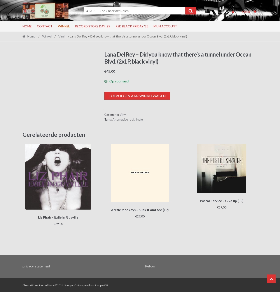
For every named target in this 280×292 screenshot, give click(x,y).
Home (27, 26)
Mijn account (165, 26)
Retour (150, 265)
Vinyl (61, 36)
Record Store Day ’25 (92, 26)
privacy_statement (36, 265)
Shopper (69, 284)
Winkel (64, 26)
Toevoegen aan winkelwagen (137, 96)
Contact (44, 26)
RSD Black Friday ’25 (132, 26)
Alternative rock (123, 119)
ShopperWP (101, 284)
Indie (139, 119)
